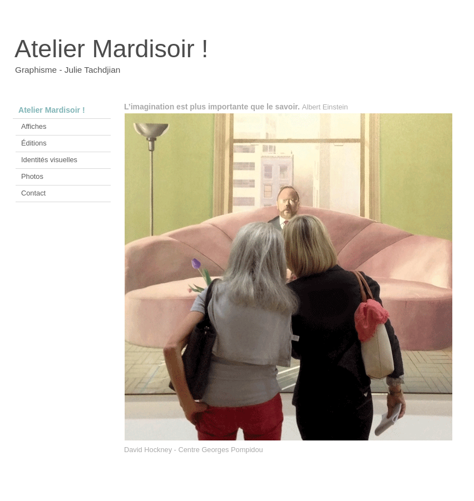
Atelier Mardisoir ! (51, 110)
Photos (32, 176)
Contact (33, 193)
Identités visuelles (49, 160)
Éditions (34, 143)
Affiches (33, 126)
